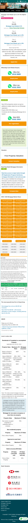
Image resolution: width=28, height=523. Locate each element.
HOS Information (6, 241)
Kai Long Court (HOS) (20, 200)
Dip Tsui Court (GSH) (7, 223)
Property (7, 10)
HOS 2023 (13, 249)
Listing (12, 10)
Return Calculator (5, 508)
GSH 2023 (22, 249)
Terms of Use (4, 519)
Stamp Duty (4, 506)
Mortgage (18, 10)
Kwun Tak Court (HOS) (20, 206)
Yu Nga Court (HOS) (7, 226)
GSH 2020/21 (5, 246)
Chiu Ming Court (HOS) (21, 236)
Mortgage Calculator (6, 503)
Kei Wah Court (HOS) (7, 236)
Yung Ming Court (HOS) (7, 216)
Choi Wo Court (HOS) (7, 219)
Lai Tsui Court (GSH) (7, 206)
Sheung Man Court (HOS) (7, 210)
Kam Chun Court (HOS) (7, 229)
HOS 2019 (22, 244)
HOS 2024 (5, 252)
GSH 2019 (13, 244)
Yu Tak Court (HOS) (20, 226)
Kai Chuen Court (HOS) (7, 233)
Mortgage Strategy (20, 241)
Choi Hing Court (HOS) (21, 203)
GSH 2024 (13, 252)
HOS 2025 (22, 252)
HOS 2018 (5, 244)
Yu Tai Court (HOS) (20, 216)
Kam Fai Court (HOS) (7, 213)
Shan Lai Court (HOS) (20, 219)
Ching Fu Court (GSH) (20, 223)
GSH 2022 (22, 246)
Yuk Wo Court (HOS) (20, 210)
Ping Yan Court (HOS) (7, 200)
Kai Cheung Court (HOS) (20, 229)
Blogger (24, 10)
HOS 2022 (5, 249)
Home (2, 10)
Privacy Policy (17, 519)
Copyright (10, 519)
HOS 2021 (13, 246)
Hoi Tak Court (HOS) (20, 213)
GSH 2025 (5, 254)
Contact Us (3, 510)
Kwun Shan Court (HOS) (20, 233)
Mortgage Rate (4, 505)
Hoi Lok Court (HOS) (7, 203)
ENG (6, 1)
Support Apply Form (6, 501)
